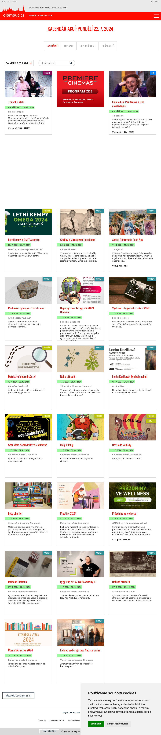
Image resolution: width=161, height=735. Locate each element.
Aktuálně (53, 46)
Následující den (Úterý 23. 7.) (18, 695)
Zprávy (42, 720)
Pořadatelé (108, 46)
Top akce (68, 46)
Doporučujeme (87, 46)
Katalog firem (56, 720)
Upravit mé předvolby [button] (117, 723)
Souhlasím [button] (96, 723)
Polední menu (75, 720)
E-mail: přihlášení (49, 731)
